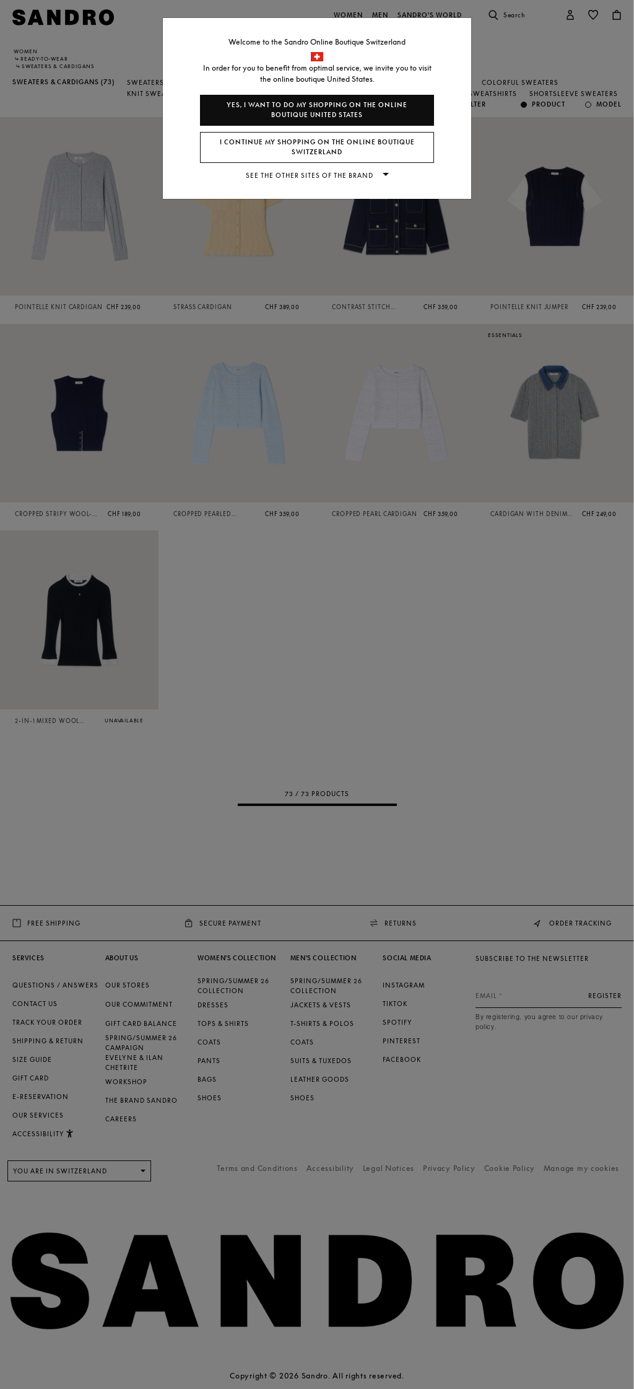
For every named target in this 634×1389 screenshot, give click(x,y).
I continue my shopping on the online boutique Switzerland (317, 147)
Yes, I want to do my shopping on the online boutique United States (317, 110)
